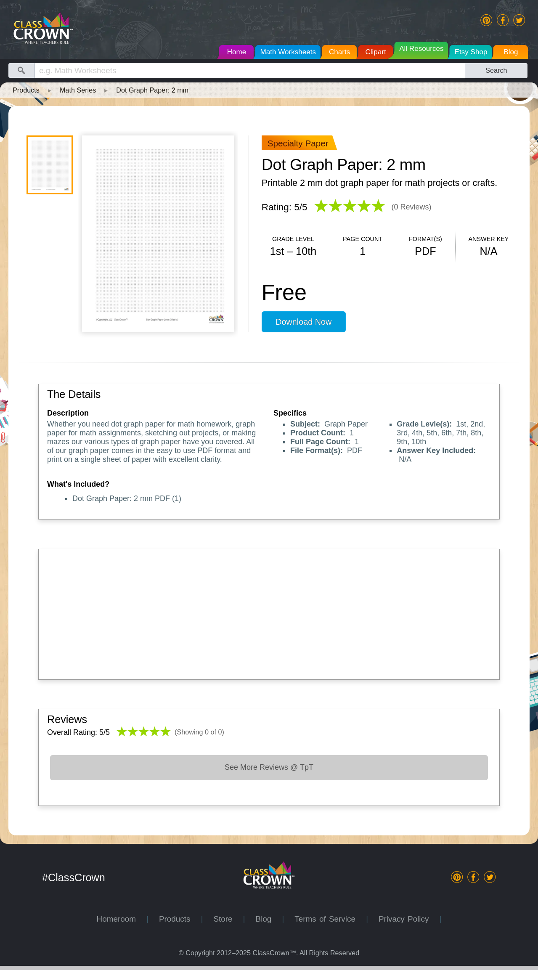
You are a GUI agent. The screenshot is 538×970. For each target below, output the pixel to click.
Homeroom (122, 918)
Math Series (78, 90)
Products (26, 90)
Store (228, 918)
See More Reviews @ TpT (269, 767)
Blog (269, 918)
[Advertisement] (269, 612)
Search (496, 70)
